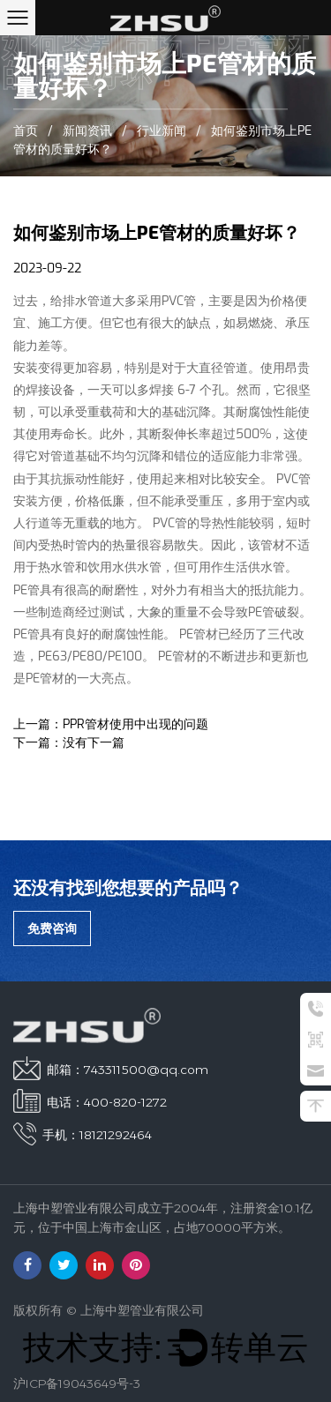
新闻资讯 (87, 131)
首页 (25, 131)
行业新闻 (161, 131)
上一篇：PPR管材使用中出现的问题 (110, 724)
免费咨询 (52, 929)
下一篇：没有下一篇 (68, 743)
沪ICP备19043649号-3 (76, 1383)
